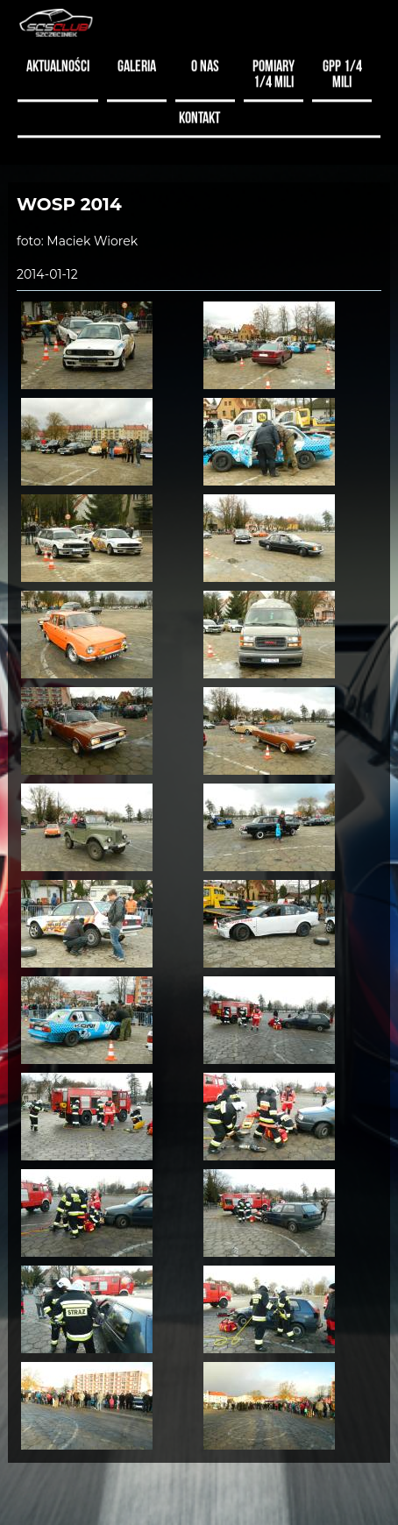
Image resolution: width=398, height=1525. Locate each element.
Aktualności (57, 63)
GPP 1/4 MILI (342, 71)
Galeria (136, 63)
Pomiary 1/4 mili (273, 71)
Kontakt (199, 115)
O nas (205, 63)
